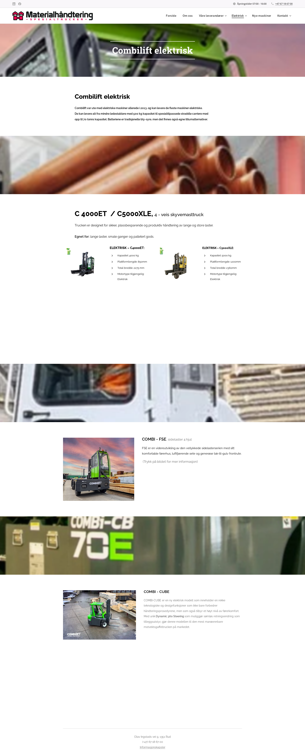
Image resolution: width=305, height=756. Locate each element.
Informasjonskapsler (152, 747)
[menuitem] (171, 16)
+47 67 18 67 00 (284, 3)
